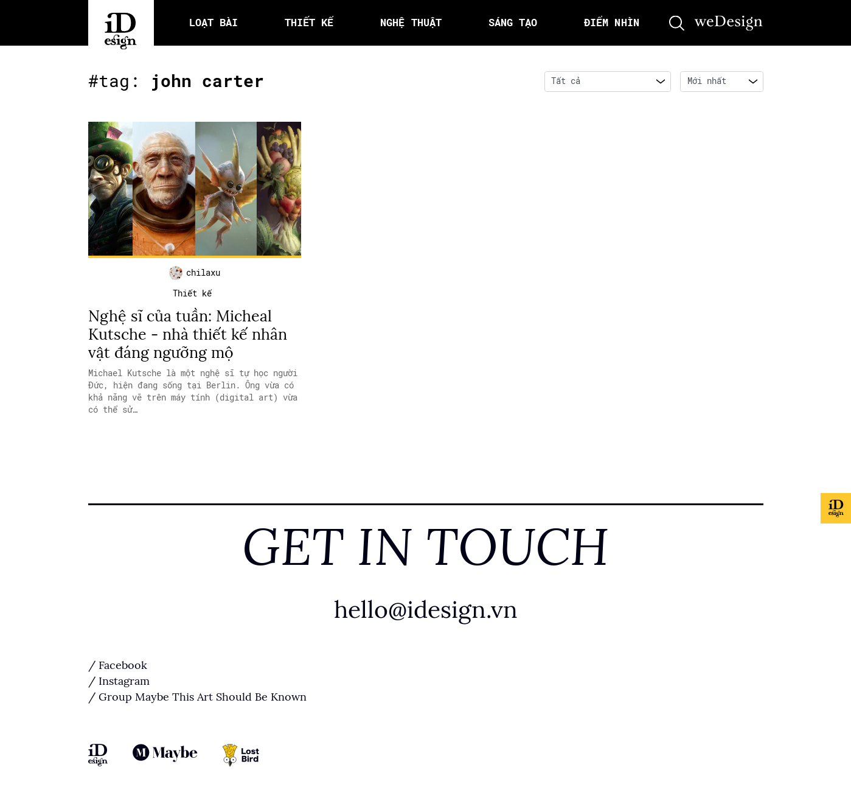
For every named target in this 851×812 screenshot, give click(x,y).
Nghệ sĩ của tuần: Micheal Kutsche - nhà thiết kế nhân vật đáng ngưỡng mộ (187, 334)
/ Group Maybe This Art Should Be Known (197, 697)
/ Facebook (117, 665)
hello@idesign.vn (426, 609)
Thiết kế (192, 293)
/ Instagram (119, 681)
